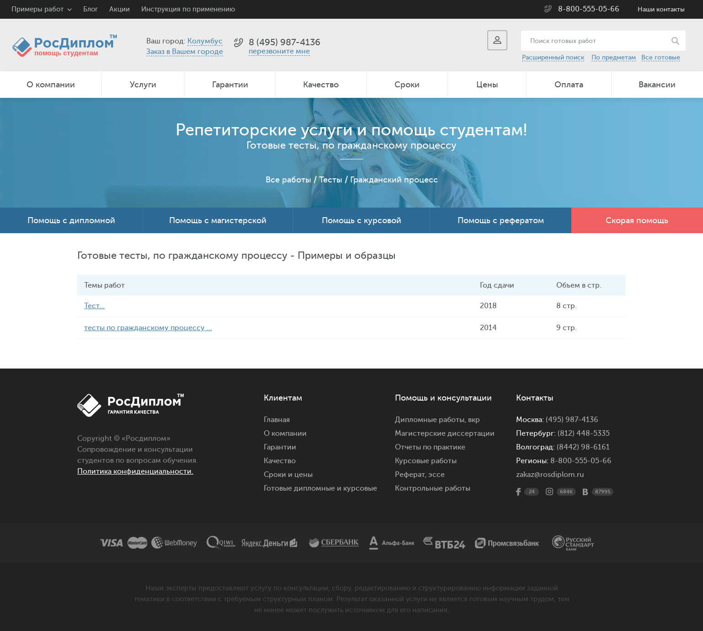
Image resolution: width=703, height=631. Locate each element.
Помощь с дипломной (71, 220)
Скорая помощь (637, 220)
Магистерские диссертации (445, 433)
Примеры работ (37, 9)
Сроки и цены (288, 474)
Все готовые (660, 57)
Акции (119, 9)
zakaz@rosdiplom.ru (550, 474)
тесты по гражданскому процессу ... (148, 327)
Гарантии (230, 84)
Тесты (330, 179)
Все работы (288, 179)
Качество (321, 84)
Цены (487, 84)
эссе (436, 474)
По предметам (613, 57)
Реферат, (410, 474)
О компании (51, 84)
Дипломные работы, (431, 419)
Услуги (143, 84)
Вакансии (657, 84)
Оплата (568, 84)
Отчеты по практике (430, 447)
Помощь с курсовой (361, 220)
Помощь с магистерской (217, 220)
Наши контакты (661, 9)
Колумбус (205, 41)
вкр (474, 419)
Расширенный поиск (553, 57)
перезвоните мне (279, 51)
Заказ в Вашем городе (184, 52)
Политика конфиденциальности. (135, 471)
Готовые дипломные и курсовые (320, 488)
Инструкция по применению (188, 9)
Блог (90, 9)
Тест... (94, 306)
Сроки (407, 84)
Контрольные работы (432, 488)
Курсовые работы (426, 460)
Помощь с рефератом (501, 220)
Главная (277, 419)
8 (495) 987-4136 (284, 42)
